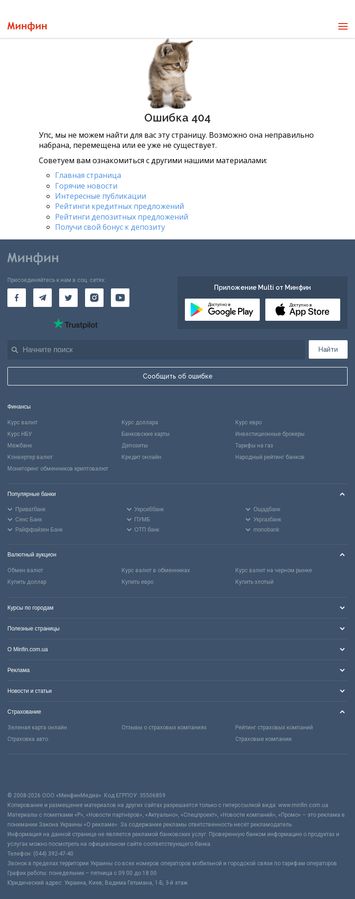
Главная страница (88, 175)
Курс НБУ (19, 434)
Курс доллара (140, 422)
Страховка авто (27, 739)
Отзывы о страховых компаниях (164, 727)
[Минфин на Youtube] (120, 297)
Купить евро (137, 582)
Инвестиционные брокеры (270, 434)
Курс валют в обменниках (156, 570)
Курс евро (248, 422)
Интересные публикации (100, 196)
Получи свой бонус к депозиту (110, 227)
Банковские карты (146, 434)
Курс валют (22, 422)
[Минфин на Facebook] (16, 297)
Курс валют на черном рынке (273, 570)
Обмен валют (25, 570)
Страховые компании (263, 739)
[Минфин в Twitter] (68, 297)
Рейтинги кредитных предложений (119, 206)
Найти (328, 349)
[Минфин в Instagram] (94, 297)
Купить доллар (26, 582)
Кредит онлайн (141, 457)
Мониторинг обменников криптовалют (57, 468)
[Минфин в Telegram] (42, 297)
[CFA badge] (28, 772)
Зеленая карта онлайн (37, 727)
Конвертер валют (30, 457)
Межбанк (19, 445)
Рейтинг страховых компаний (274, 727)
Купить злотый (254, 582)
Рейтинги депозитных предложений (121, 217)
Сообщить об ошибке (178, 376)
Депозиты (135, 445)
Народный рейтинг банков (270, 457)
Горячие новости (86, 186)
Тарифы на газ (254, 445)
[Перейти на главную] (27, 26)
